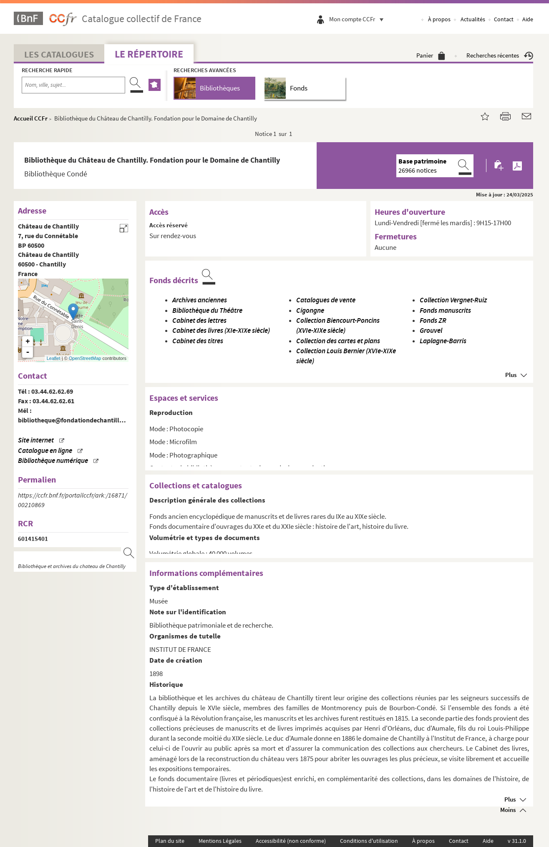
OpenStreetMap (85, 358)
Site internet (36, 440)
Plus (510, 375)
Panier (430, 55)
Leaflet (53, 358)
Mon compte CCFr (358, 19)
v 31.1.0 (517, 840)
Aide (527, 19)
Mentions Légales (220, 840)
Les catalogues (59, 54)
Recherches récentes (499, 55)
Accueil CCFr (31, 118)
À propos (439, 19)
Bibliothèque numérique (53, 460)
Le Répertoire (149, 54)
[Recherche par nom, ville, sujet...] (73, 85)
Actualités (473, 19)
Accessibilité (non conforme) (291, 840)
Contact (504, 19)
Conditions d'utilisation (369, 840)
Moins (508, 810)
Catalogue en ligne (45, 450)
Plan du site (169, 840)
